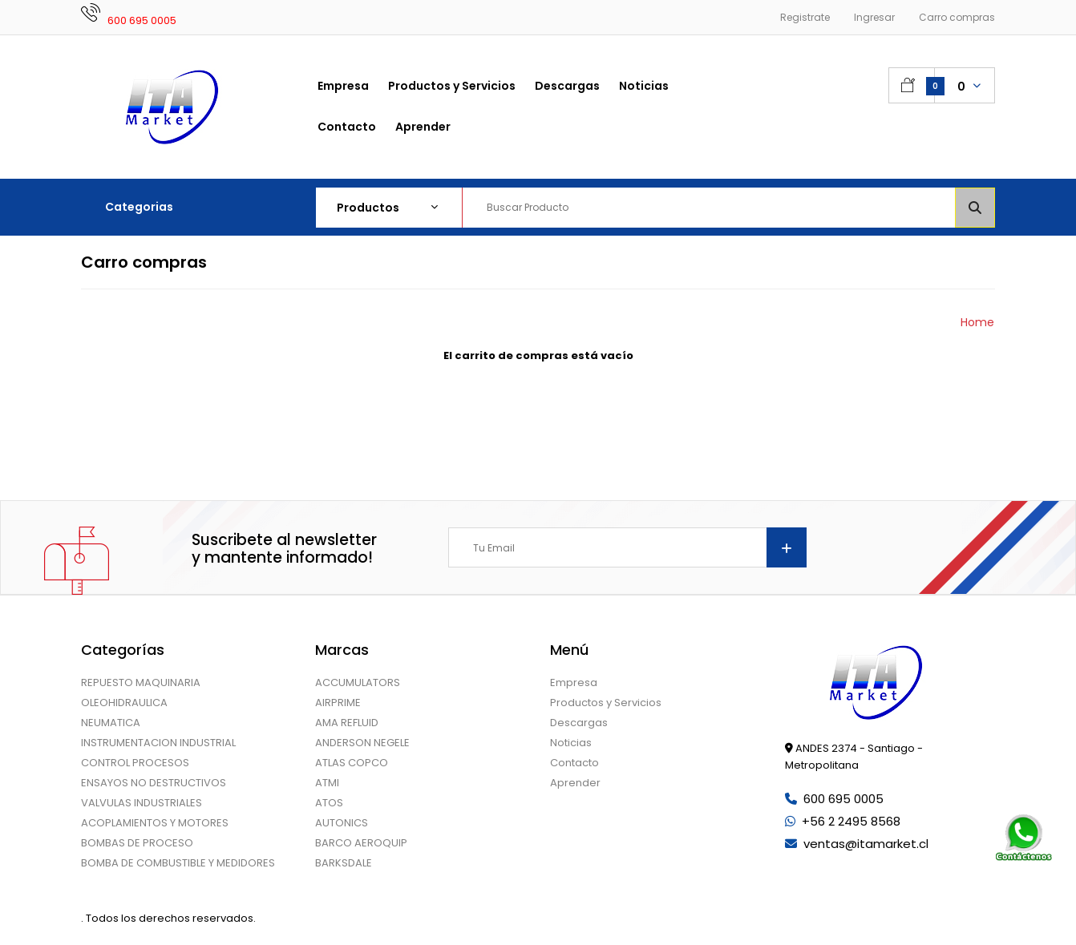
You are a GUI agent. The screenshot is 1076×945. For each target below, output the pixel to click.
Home (977, 322)
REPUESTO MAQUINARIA (140, 682)
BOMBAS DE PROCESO (137, 842)
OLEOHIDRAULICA (124, 702)
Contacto (574, 762)
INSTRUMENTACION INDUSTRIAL (158, 742)
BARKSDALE (343, 862)
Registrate (805, 17)
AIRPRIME (338, 702)
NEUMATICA (110, 722)
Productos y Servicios (605, 702)
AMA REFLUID (346, 722)
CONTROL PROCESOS (135, 762)
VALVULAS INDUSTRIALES (141, 802)
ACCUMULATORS (357, 682)
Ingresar (874, 17)
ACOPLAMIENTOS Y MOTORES (155, 822)
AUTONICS (341, 822)
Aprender (575, 782)
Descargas (579, 722)
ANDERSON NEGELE (362, 742)
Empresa (573, 682)
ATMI (327, 782)
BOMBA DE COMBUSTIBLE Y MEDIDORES (178, 862)
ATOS (329, 802)
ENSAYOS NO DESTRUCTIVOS (153, 782)
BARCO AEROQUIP (361, 842)
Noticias (571, 742)
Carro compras (957, 17)
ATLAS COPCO (351, 762)
